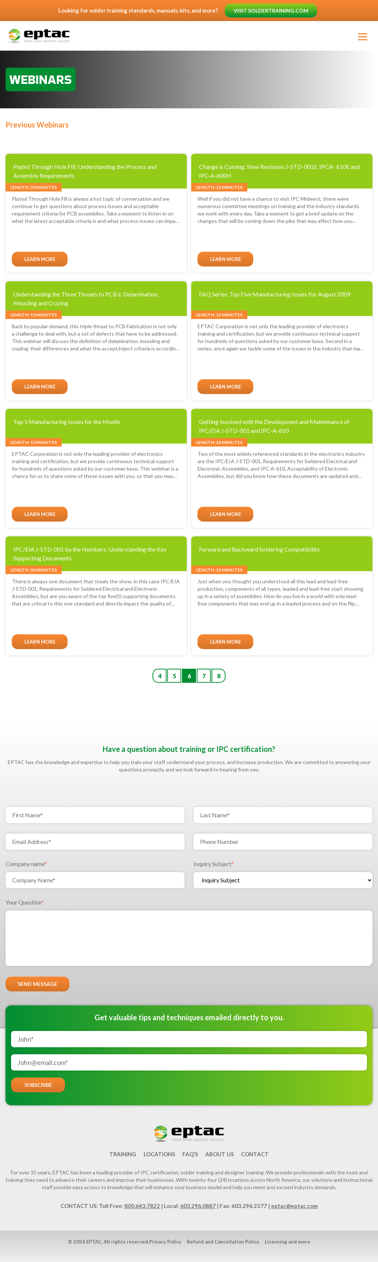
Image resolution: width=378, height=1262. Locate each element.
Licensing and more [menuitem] (287, 1242)
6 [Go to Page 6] (189, 675)
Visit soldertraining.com (271, 10)
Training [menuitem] (122, 1154)
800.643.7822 (142, 1205)
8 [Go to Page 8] (218, 675)
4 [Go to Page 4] (159, 675)
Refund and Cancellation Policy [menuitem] (223, 1242)
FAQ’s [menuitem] (190, 1154)
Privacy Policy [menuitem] (165, 1242)
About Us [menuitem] (219, 1154)
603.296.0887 (198, 1205)
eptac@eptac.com (294, 1205)
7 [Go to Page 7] (204, 675)
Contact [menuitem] (255, 1154)
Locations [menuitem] (159, 1154)
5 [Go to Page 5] (174, 675)
